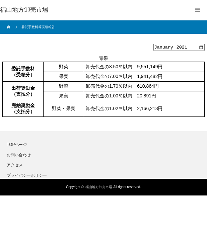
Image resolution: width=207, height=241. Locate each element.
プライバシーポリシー (27, 176)
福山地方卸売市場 (98, 188)
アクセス (15, 166)
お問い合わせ (19, 155)
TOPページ (17, 145)
